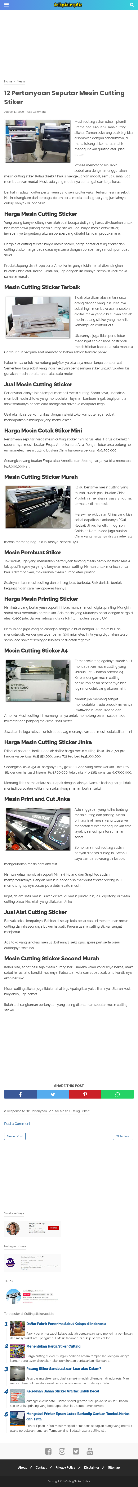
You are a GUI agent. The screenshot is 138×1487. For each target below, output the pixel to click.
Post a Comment (17, 1124)
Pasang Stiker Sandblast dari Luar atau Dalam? (63, 1369)
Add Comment (36, 111)
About (22, 1467)
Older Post (123, 1136)
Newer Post (15, 1136)
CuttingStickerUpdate (77, 1481)
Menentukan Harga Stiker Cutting (53, 1346)
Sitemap (114, 1467)
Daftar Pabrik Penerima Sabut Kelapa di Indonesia (66, 1324)
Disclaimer (91, 1467)
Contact (41, 1467)
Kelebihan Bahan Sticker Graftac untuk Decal (62, 1391)
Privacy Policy (65, 1467)
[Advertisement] (69, 44)
